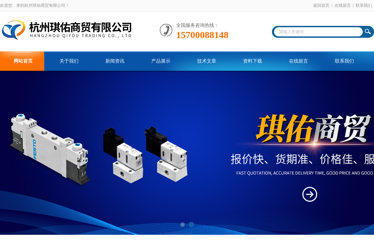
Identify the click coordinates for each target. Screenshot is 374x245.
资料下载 (252, 61)
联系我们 (364, 5)
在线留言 (343, 5)
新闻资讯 (114, 61)
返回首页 (321, 5)
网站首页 (23, 61)
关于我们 (69, 61)
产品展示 (160, 61)
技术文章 (206, 61)
